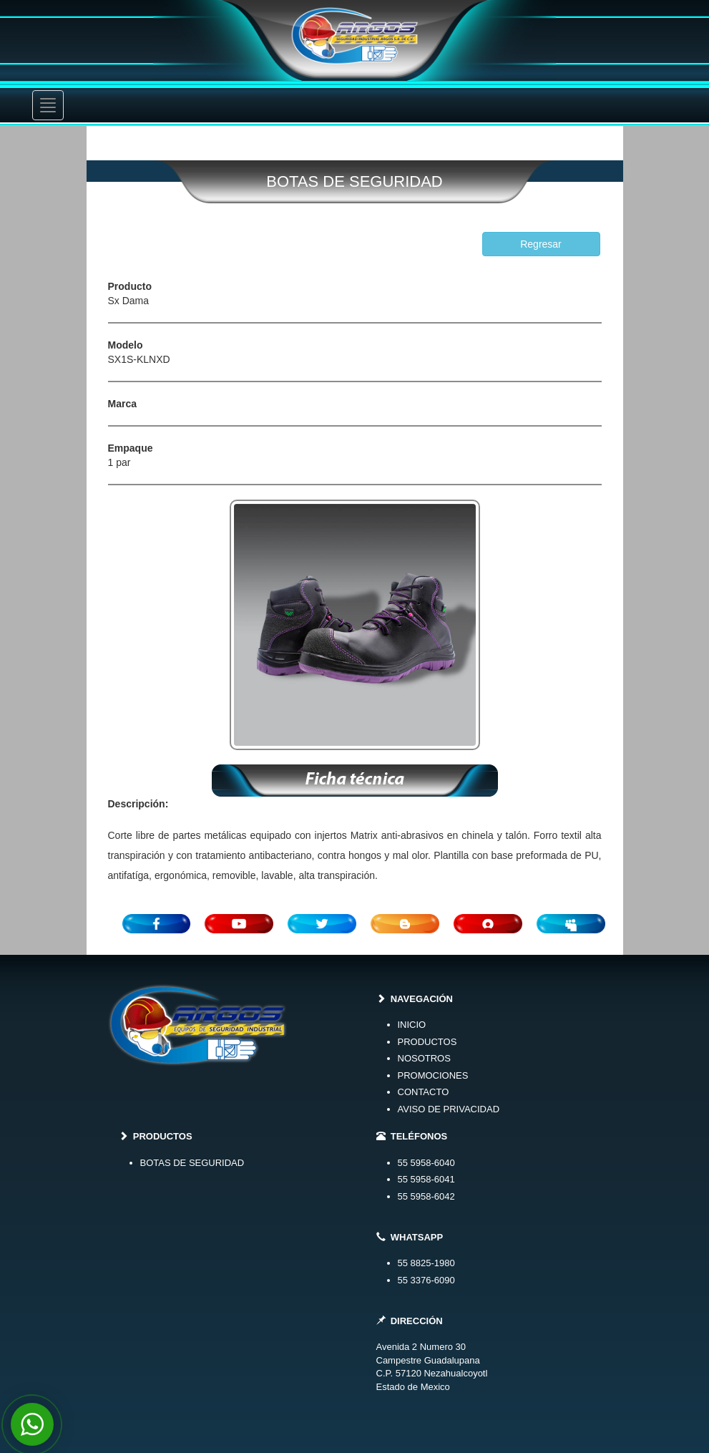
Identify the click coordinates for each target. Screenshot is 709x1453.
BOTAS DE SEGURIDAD (192, 1162)
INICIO (412, 1024)
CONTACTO (423, 1092)
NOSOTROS (424, 1058)
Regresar (541, 244)
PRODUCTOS (427, 1041)
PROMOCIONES (433, 1075)
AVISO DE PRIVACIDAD (449, 1109)
